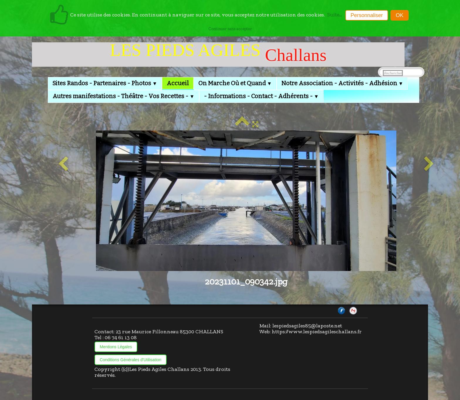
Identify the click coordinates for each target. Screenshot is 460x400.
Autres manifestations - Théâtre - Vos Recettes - (124, 96)
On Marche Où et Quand (235, 83)
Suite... (334, 14)
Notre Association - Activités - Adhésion (342, 83)
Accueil (178, 83)
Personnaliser (367, 15)
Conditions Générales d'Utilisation (130, 359)
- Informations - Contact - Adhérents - (261, 96)
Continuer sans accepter (230, 28)
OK (399, 15)
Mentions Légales (116, 346)
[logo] (218, 54)
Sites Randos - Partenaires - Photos (105, 83)
